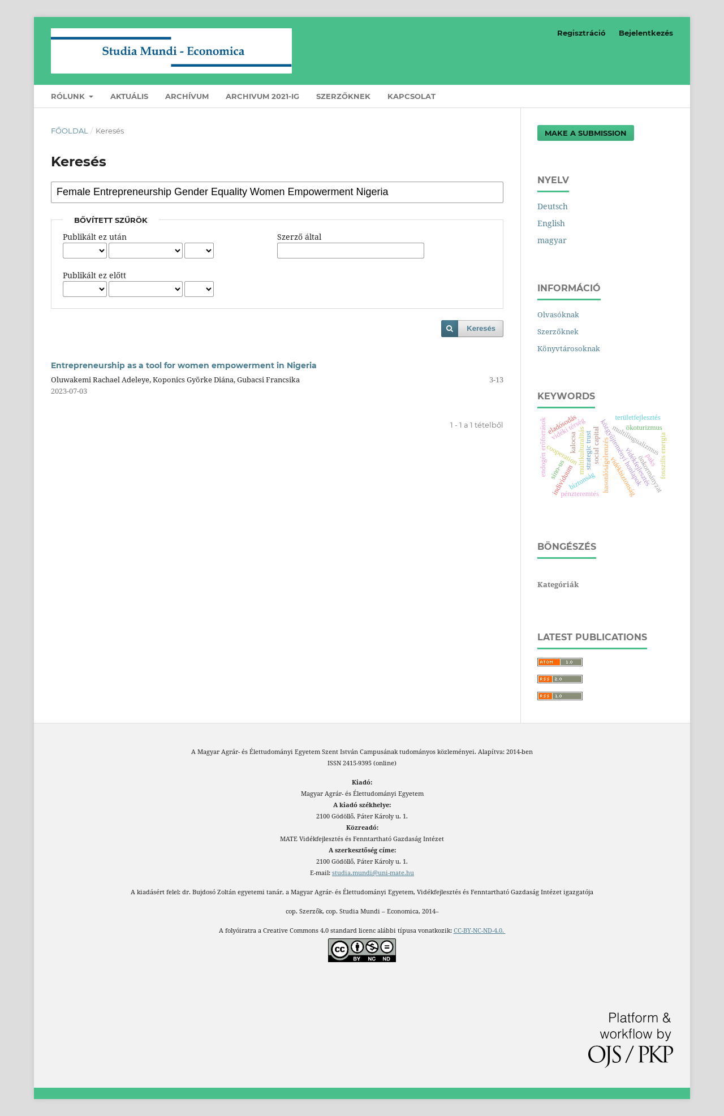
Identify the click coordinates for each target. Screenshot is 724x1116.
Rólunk (69, 96)
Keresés (481, 328)
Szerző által (299, 236)
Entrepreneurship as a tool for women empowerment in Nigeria (184, 365)
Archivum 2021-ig (262, 96)
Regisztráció (581, 32)
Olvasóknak (558, 314)
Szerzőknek (343, 96)
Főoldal (69, 130)
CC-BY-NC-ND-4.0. (480, 930)
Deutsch (552, 206)
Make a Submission (586, 132)
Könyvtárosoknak (568, 348)
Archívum (187, 96)
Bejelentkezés (646, 32)
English (551, 223)
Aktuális (129, 96)
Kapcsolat (411, 96)
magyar (552, 240)
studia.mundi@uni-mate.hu (373, 873)
